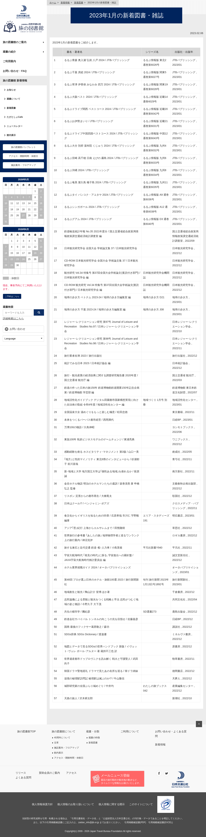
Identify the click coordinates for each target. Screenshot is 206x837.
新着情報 (65, 2)
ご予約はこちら (12, 296)
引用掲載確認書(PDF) (135, 822)
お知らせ (11, 90)
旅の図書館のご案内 (14, 42)
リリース (21, 772)
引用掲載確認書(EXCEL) (160, 822)
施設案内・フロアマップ (23, 165)
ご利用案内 (9, 61)
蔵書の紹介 (9, 51)
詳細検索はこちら (13, 318)
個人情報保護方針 (42, 804)
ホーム (52, 2)
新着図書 (11, 108)
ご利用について (130, 731)
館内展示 (11, 135)
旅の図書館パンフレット (23, 147)
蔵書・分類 (92, 731)
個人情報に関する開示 (112, 804)
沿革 (56, 742)
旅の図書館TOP (26, 731)
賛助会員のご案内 (49, 772)
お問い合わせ (17, 328)
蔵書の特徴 (94, 737)
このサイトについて (141, 804)
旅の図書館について (63, 731)
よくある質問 (23, 777)
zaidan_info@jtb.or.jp (88, 822)
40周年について (62, 737)
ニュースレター (14, 126)
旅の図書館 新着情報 (15, 80)
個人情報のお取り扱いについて (75, 804)
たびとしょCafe (15, 117)
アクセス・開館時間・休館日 (23, 156)
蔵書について (13, 99)
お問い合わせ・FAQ (15, 70)
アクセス (71, 772)
